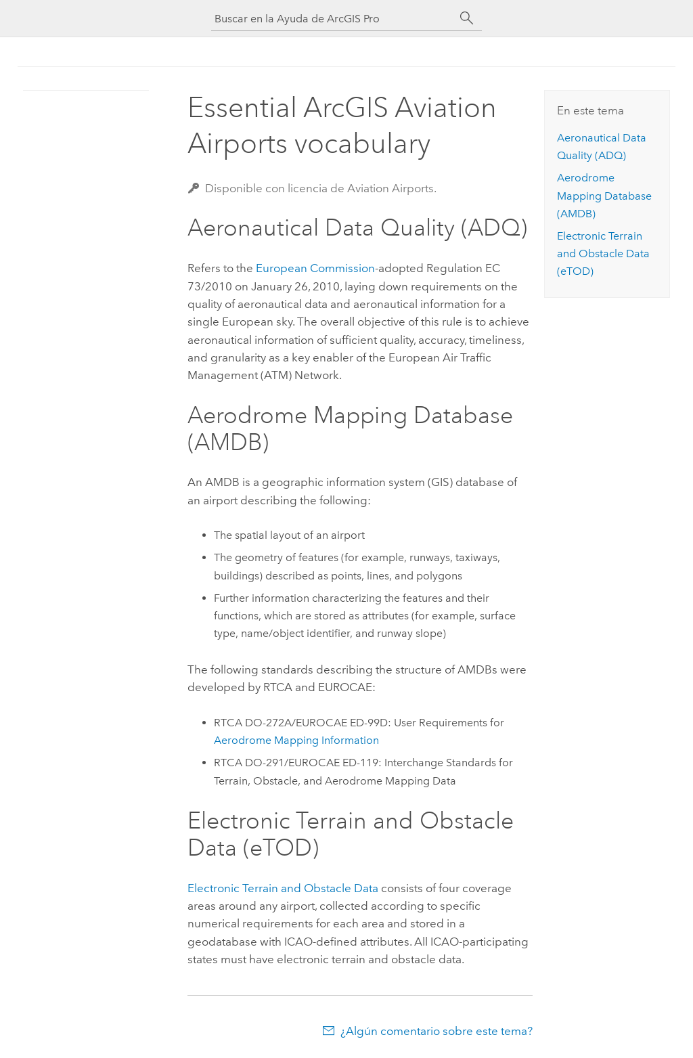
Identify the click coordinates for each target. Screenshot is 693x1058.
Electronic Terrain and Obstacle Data (282, 888)
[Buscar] (467, 18)
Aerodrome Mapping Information (296, 740)
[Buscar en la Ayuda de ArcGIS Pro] (333, 18)
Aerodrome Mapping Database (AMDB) (604, 195)
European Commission (315, 268)
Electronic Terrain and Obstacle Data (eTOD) (603, 253)
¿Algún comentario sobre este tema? (436, 1031)
